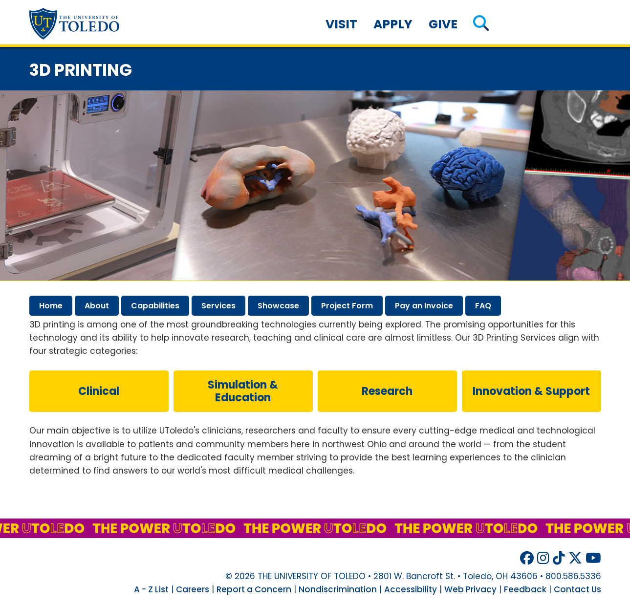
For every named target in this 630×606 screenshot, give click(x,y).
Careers (192, 589)
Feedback (525, 589)
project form (347, 305)
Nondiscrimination (338, 589)
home (51, 305)
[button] (480, 24)
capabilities (155, 305)
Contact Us (577, 589)
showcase (278, 305)
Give (443, 24)
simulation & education (243, 391)
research (387, 391)
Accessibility (410, 589)
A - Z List (151, 589)
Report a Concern (254, 589)
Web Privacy (470, 589)
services (218, 305)
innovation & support (531, 391)
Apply (393, 24)
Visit (341, 24)
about (97, 305)
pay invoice (424, 305)
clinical (98, 391)
